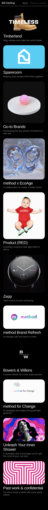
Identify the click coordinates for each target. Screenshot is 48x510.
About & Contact (38, 3)
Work (25, 3)
